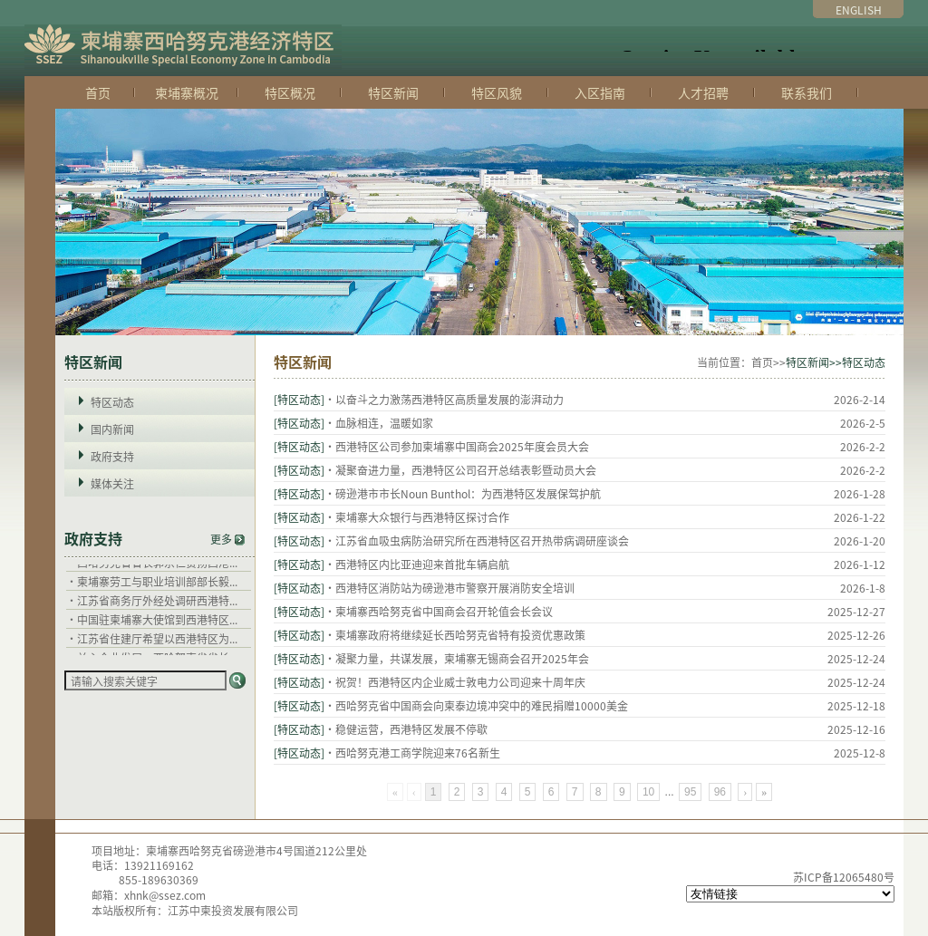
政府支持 (112, 456)
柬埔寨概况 (186, 92)
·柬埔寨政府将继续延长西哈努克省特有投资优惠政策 (454, 634)
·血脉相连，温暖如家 (378, 422)
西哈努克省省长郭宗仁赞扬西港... (157, 567)
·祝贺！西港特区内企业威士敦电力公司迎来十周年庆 (454, 682)
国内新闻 (112, 429)
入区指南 (600, 92)
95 (690, 792)
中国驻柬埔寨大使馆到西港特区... (157, 624)
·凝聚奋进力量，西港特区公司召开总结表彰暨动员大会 (460, 470)
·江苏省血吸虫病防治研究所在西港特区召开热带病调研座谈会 (476, 540)
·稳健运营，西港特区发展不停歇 (406, 729)
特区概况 (290, 92)
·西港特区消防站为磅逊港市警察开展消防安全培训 (449, 587)
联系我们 (806, 92)
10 (648, 792)
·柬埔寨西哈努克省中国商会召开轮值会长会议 (438, 611)
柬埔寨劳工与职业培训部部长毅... (157, 586)
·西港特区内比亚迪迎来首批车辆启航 (416, 564)
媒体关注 (112, 483)
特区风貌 (496, 92)
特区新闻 (393, 92)
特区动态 (112, 402)
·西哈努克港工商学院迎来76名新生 (412, 752)
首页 (98, 92)
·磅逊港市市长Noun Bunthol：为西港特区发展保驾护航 (462, 493)
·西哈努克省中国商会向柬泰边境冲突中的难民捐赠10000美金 (476, 705)
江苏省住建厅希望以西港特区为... (157, 643)
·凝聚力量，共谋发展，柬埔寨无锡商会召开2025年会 (456, 658)
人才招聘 (703, 92)
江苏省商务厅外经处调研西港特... (157, 605)
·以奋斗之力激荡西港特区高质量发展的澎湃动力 (444, 399)
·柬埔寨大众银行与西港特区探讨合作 (416, 517)
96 (720, 792)
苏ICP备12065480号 (843, 876)
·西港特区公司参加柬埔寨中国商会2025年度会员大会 (456, 446)
